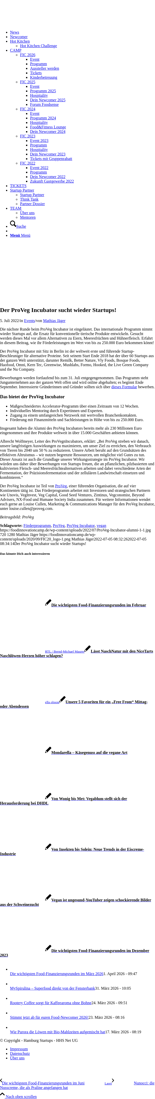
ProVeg (61, 486)
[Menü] (20, 235)
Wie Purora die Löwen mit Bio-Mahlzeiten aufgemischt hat (57, 1032)
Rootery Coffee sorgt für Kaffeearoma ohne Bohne (50, 1003)
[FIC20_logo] (37, 24)
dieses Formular (124, 387)
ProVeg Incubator (81, 525)
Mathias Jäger (54, 321)
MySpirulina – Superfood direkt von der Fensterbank (52, 988)
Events (29, 321)
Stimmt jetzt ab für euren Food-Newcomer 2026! (49, 1017)
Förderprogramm (37, 525)
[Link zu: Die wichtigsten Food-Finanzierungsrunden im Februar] (73, 605)
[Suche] (18, 226)
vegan (101, 525)
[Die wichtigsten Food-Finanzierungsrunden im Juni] (56, 1083)
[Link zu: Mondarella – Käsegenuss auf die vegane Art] (63, 752)
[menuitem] (82, 32)
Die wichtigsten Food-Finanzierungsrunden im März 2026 (56, 974)
